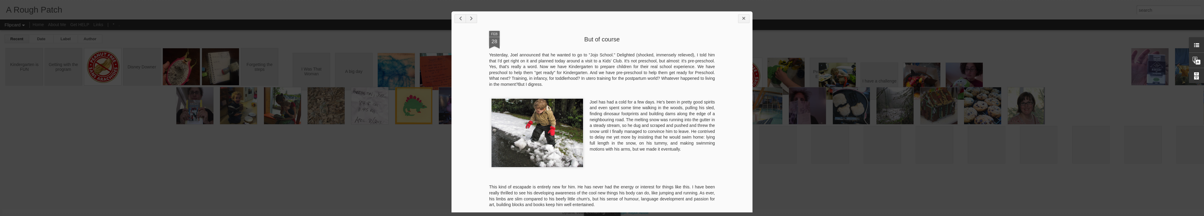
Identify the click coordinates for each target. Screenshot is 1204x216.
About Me (57, 24)
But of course (602, 39)
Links (98, 24)
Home (38, 24)
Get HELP (79, 24)
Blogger (620, 212)
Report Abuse (638, 212)
